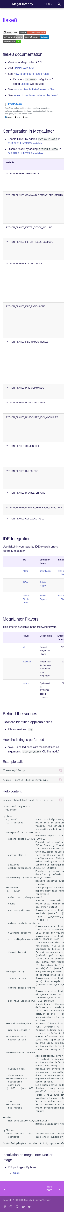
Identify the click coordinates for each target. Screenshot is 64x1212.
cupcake (27, 661)
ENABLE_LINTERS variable (25, 143)
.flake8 (25, 83)
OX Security (26, 1200)
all (24, 647)
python (26, 683)
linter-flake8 (45, 571)
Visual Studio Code (26, 599)
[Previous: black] (5, 1189)
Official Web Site (24, 68)
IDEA (25, 582)
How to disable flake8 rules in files (34, 89)
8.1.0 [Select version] (47, 4)
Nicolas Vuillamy (43, 1200)
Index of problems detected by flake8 (35, 95)
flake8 (16, 1172)
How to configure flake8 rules (31, 73)
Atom (25, 571)
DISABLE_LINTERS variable (25, 153)
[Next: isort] (52, 1189)
